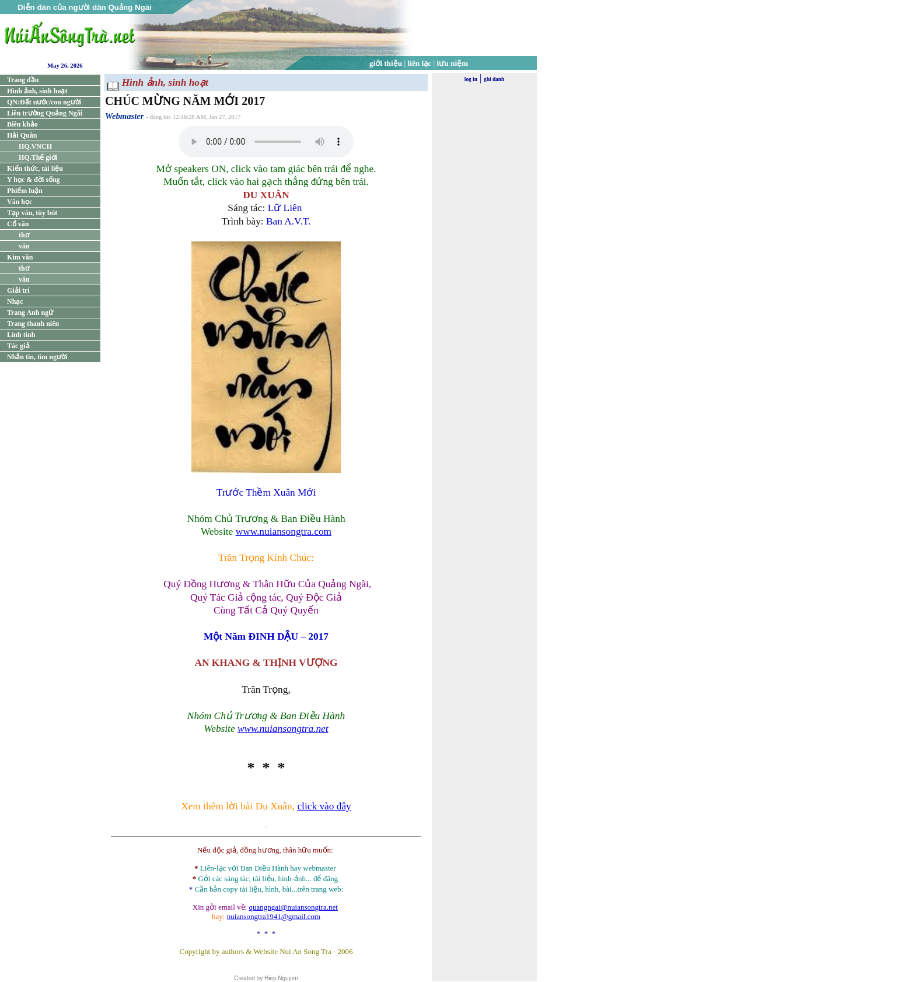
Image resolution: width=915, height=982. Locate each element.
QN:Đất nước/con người (44, 102)
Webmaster (124, 116)
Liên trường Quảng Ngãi (44, 113)
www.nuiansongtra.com (283, 531)
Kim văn (20, 257)
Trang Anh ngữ (30, 312)
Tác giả (18, 346)
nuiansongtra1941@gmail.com (273, 916)
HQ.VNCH (35, 146)
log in (471, 79)
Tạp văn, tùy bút (32, 213)
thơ (24, 235)
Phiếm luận (25, 191)
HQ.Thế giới (38, 157)
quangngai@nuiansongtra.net (293, 907)
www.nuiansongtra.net (283, 728)
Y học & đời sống (33, 180)
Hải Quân (22, 135)
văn (24, 246)
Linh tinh (21, 335)
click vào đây (324, 806)
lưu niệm (453, 63)
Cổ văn (18, 224)
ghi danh (494, 79)
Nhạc (15, 301)
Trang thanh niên (33, 324)
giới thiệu (385, 63)
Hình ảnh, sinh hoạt (37, 91)
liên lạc (420, 63)
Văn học (19, 202)
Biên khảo (22, 124)
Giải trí (18, 290)
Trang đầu (23, 80)
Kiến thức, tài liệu (35, 168)
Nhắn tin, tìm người (37, 357)
